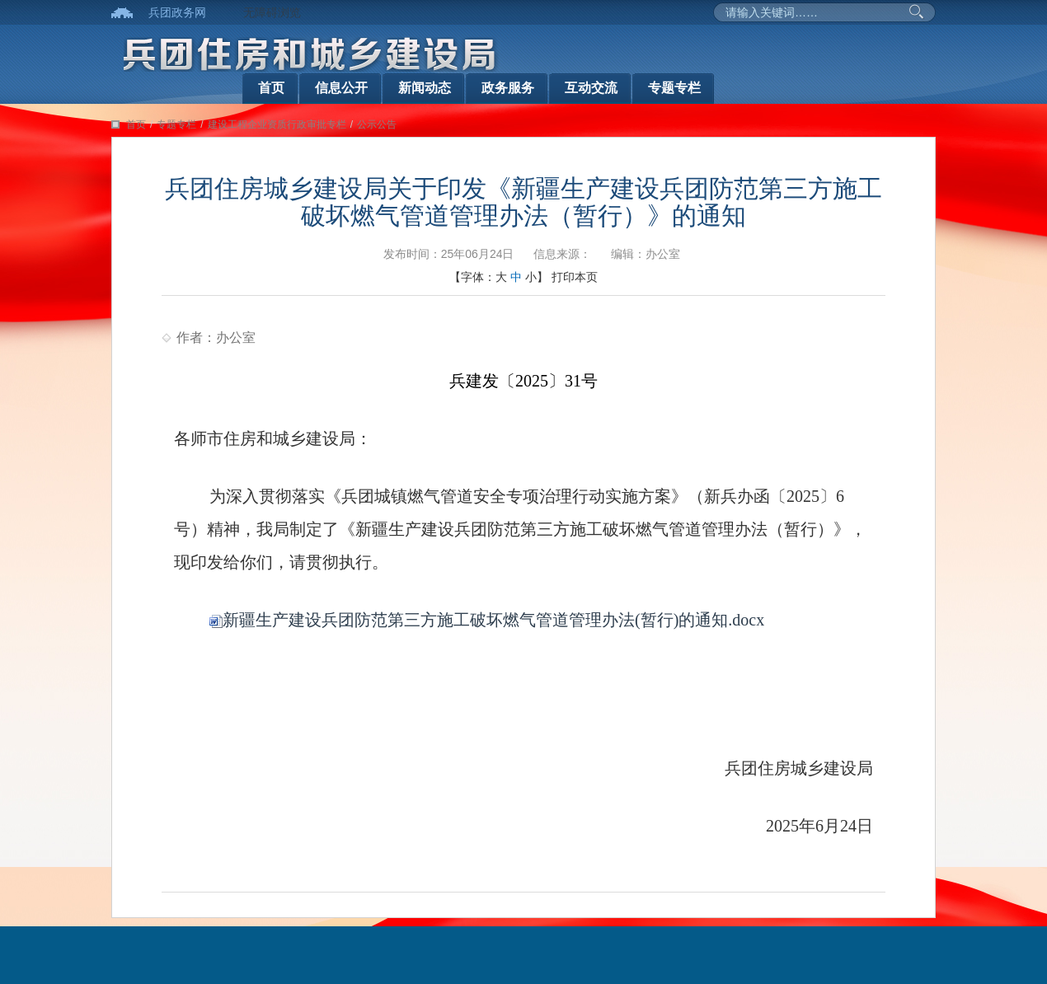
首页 (271, 88)
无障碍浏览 (272, 12)
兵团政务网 (177, 12)
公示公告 (377, 124)
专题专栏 (674, 88)
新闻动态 (424, 88)
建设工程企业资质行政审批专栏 (277, 124)
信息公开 (341, 88)
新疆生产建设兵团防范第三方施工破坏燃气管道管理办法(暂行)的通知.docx (486, 620)
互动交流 (591, 88)
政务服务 (507, 88)
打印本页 (575, 276)
